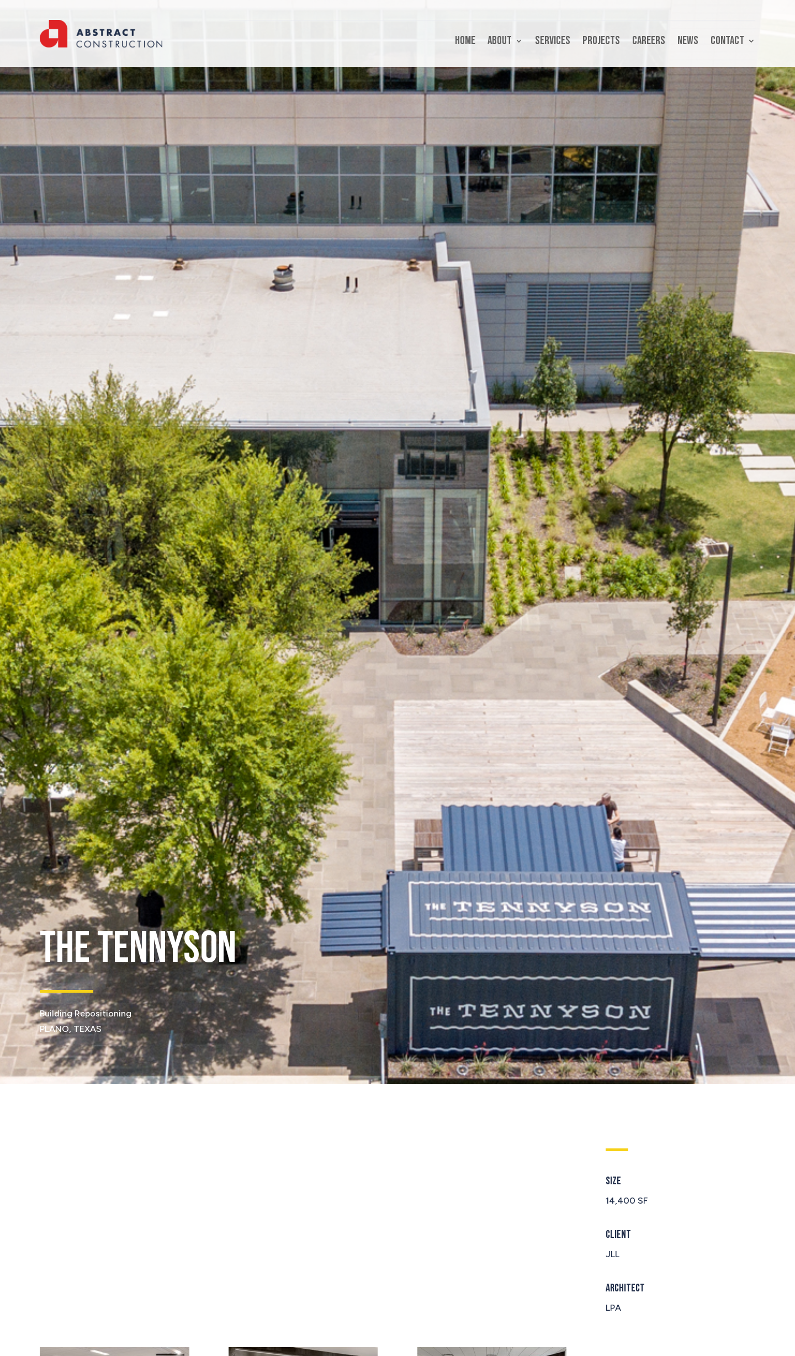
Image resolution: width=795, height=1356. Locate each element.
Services (552, 42)
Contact (727, 42)
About (499, 42)
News (687, 42)
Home (465, 42)
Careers (648, 42)
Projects (601, 42)
